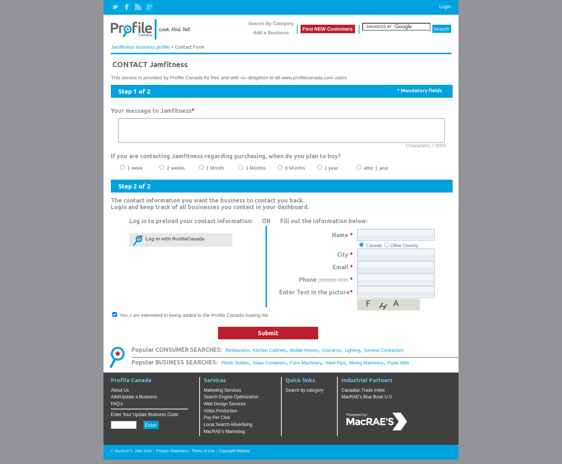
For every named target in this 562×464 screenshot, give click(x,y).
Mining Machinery (366, 367)
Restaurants (238, 354)
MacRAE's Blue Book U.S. (367, 401)
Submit (268, 337)
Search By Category (271, 23)
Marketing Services (222, 394)
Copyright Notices (234, 455)
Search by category (304, 394)
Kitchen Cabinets (270, 354)
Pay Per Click (217, 422)
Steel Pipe (336, 367)
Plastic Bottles (235, 367)
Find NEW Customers (328, 29)
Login (445, 6)
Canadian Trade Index (363, 394)
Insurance (331, 354)
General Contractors (384, 354)
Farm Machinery (306, 367)
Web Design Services (225, 408)
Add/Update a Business (134, 401)
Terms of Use (203, 455)
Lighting (352, 354)
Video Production (220, 415)
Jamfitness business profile (140, 47)
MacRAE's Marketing (224, 436)
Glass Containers (270, 367)
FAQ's (117, 408)
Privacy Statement (172, 455)
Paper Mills (398, 367)
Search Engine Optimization (231, 401)
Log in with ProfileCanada (173, 243)
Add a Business (271, 32)
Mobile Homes (304, 354)
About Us (120, 394)
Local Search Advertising (228, 429)
